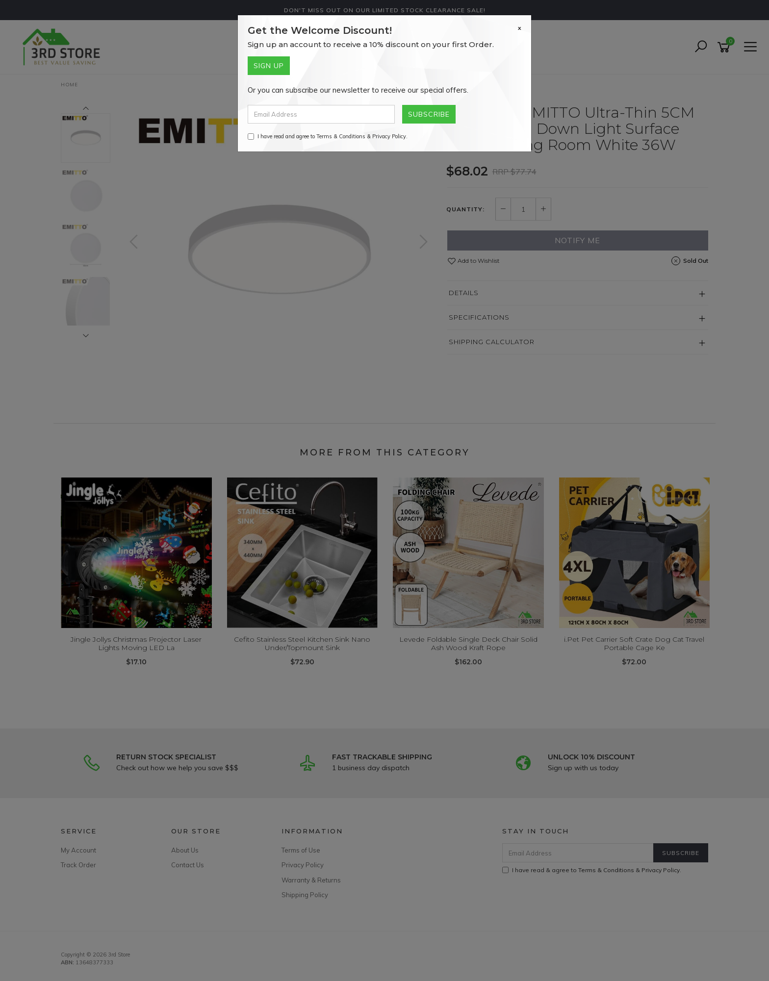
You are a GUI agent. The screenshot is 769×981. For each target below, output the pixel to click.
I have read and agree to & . (328, 136)
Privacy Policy (389, 136)
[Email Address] (321, 114)
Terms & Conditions (340, 136)
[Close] (519, 28)
